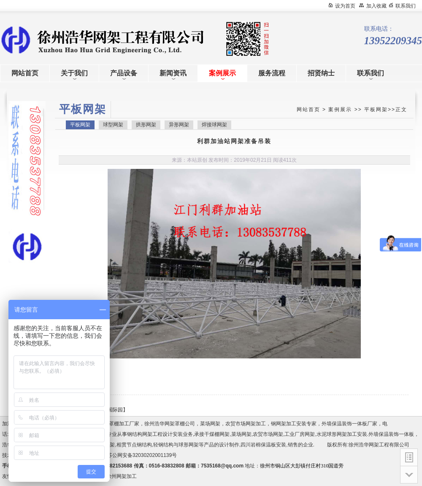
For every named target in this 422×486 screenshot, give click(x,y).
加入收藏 (376, 6)
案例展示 (340, 109)
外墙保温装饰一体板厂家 (349, 424)
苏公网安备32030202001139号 (143, 455)
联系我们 (405, 6)
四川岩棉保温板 (258, 445)
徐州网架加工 (121, 476)
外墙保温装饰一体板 (391, 434)
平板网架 (376, 109)
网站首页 (308, 109)
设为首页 (345, 6)
